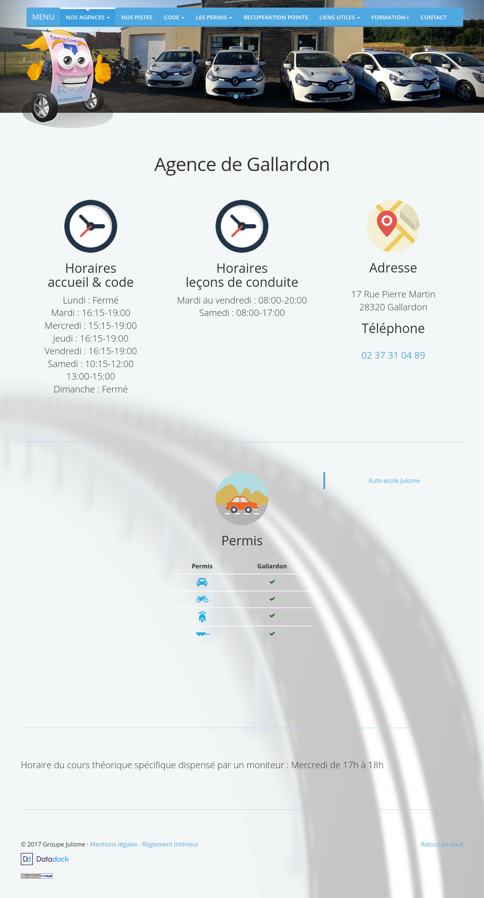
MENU (43, 17)
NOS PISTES (136, 17)
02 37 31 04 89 (393, 355)
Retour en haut (442, 844)
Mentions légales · (116, 844)
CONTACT (433, 17)
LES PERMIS (214, 17)
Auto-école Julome (394, 480)
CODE (174, 17)
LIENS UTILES (339, 17)
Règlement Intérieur (170, 844)
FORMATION (390, 17)
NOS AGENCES (88, 17)
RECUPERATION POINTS (276, 17)
